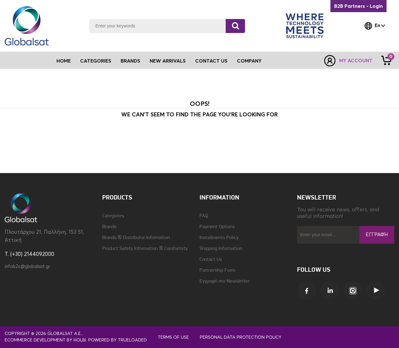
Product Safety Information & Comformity (145, 248)
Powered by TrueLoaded (117, 340)
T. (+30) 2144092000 (29, 254)
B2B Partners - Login (358, 6)
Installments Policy (219, 237)
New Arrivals (168, 61)
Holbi (80, 340)
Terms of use (173, 337)
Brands (130, 61)
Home (63, 61)
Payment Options (217, 226)
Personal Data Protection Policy (240, 337)
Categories (113, 216)
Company (249, 61)
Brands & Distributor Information (136, 237)
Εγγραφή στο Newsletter (224, 281)
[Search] (235, 26)
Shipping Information (221, 248)
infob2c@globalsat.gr (27, 266)
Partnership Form (217, 270)
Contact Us (211, 61)
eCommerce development (35, 340)
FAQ (204, 216)
